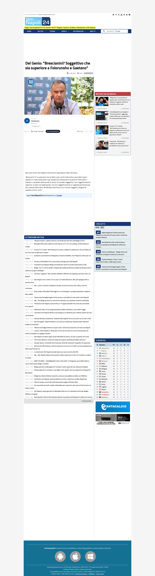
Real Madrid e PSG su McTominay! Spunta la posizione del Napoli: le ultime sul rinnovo (63, 397)
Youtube (121, 15)
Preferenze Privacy (81, 574)
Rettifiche (92, 574)
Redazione (35, 121)
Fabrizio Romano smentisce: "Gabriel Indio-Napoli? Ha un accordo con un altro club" (62, 318)
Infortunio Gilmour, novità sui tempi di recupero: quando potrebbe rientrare (60, 340)
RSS (119, 15)
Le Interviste (88, 73)
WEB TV (92, 31)
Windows (129, 15)
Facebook (116, 15)
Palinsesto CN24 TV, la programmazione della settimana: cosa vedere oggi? (60, 309)
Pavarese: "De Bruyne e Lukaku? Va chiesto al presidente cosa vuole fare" (119, 143)
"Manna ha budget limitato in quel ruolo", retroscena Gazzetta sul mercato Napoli (62, 327)
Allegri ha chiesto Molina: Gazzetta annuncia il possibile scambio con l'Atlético (60, 376)
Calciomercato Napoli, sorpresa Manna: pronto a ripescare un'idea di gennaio (60, 379)
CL (108, 348)
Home (29, 31)
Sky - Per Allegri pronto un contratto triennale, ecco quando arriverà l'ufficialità (61, 300)
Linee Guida (100, 574)
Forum (52, 31)
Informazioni (78, 31)
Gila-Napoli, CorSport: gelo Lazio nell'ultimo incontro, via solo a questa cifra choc (61, 336)
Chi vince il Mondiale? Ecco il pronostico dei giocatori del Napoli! (55, 261)
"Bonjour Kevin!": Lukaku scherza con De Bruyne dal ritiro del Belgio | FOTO (59, 240)
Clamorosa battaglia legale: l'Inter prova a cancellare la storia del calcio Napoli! (61, 297)
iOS (127, 15)
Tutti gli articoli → (36, 126)
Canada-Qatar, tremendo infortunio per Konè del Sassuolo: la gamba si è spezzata (62, 343)
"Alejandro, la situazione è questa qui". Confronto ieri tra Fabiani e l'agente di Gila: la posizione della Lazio (120, 101)
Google (37, 131)
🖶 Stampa (80, 131)
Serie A (64, 31)
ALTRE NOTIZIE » (86, 401)
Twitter (113, 15)
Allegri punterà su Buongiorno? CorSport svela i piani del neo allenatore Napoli (61, 367)
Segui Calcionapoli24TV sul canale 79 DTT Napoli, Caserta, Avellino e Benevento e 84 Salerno (60, 27)
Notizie (40, 31)
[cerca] (115, 31)
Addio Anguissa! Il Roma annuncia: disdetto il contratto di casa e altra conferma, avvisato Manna (111, 234)
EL (109, 358)
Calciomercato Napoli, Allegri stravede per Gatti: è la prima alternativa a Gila (60, 264)
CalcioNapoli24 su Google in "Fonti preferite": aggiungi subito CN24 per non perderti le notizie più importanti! (119, 115)
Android (124, 15)
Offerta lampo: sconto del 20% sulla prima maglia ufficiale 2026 (56, 382)
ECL (107, 361)
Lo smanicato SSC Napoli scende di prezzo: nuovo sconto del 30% (56, 352)
